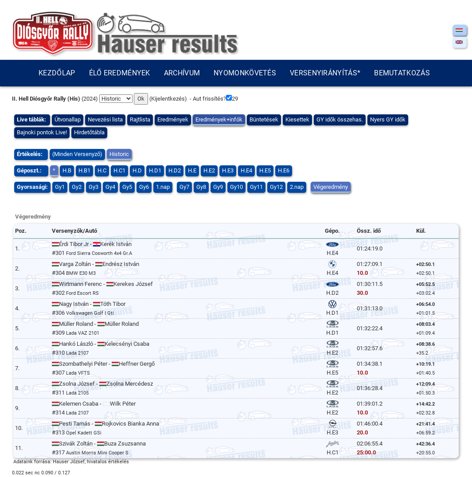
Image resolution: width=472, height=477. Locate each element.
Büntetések (264, 119)
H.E (192, 170)
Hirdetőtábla (89, 132)
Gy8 (201, 187)
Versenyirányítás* (325, 73)
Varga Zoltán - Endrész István (95, 264)
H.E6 (283, 170)
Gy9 (218, 187)
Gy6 (144, 187)
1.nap (163, 187)
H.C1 (119, 170)
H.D (137, 170)
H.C (102, 170)
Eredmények (172, 119)
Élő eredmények (119, 73)
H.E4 (246, 170)
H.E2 (209, 170)
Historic (119, 154)
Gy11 (256, 187)
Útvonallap (68, 119)
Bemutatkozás (402, 73)
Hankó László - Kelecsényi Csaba (100, 343)
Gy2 (77, 187)
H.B (66, 170)
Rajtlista (140, 119)
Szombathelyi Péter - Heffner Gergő (103, 363)
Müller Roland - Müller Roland (95, 324)
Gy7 (184, 187)
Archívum (182, 73)
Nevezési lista (105, 119)
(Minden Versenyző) (77, 154)
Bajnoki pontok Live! (42, 132)
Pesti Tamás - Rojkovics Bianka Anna (105, 423)
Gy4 (110, 187)
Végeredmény (330, 187)
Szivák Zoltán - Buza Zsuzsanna (99, 443)
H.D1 (155, 170)
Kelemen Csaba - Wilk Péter (94, 403)
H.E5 (265, 170)
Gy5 (127, 187)
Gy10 (236, 187)
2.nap (297, 187)
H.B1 (84, 170)
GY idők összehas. (339, 119)
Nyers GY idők (388, 119)
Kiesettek (297, 119)
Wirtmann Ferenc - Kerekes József (102, 284)
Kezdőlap (57, 73)
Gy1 (60, 187)
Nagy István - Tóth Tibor (88, 304)
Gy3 (93, 187)
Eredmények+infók (218, 119)
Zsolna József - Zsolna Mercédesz (102, 383)
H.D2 (174, 170)
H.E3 (228, 170)
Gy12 (276, 187)
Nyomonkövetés (245, 73)
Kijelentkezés (168, 98)
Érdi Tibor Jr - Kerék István (92, 244)
